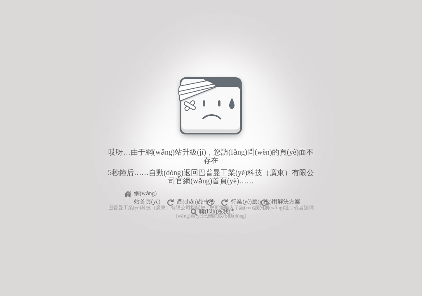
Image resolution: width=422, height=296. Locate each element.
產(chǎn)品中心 (196, 202)
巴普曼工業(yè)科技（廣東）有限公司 (149, 207)
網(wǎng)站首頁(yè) (147, 194)
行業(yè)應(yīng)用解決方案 (265, 202)
